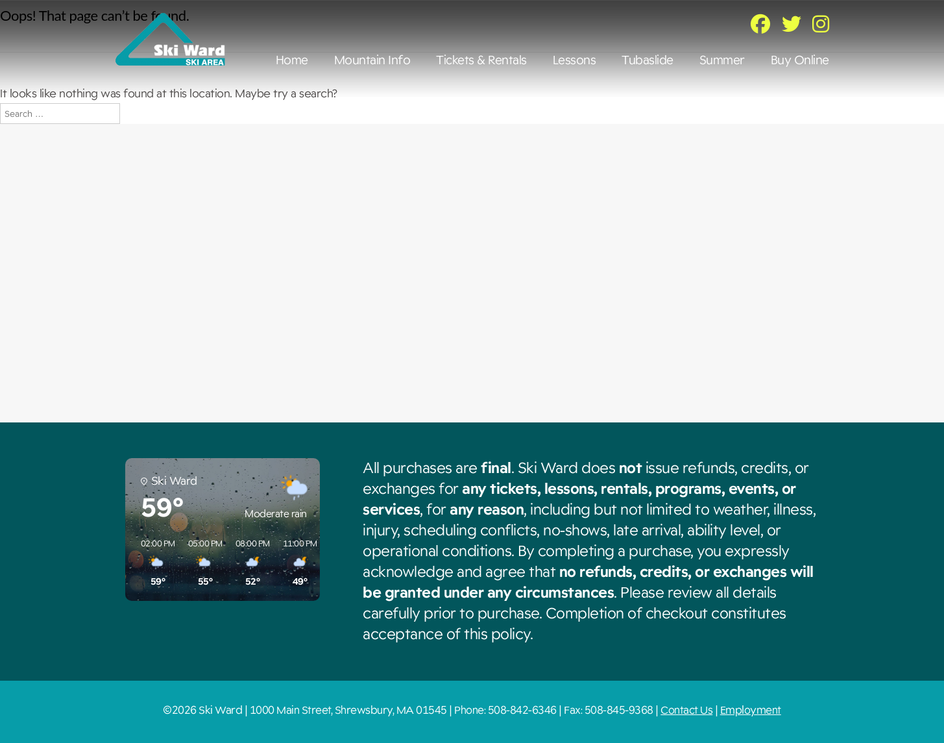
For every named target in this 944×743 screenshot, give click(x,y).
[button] (153, 563)
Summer (722, 60)
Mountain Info (372, 60)
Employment (750, 710)
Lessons (574, 60)
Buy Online (800, 60)
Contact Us (686, 710)
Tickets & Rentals (481, 60)
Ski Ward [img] (170, 39)
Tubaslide (647, 60)
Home (292, 60)
